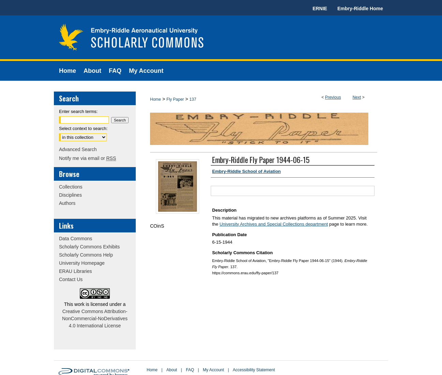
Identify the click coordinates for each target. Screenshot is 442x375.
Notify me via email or (87, 158)
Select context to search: (83, 128)
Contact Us (71, 279)
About (171, 370)
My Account (213, 370)
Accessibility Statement (254, 370)
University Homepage (82, 263)
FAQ (190, 370)
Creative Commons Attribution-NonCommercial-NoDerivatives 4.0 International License (95, 318)
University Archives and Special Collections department (274, 224)
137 (192, 99)
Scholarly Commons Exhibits (89, 246)
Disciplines (70, 195)
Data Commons (75, 238)
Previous (333, 97)
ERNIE (319, 8)
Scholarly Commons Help (86, 255)
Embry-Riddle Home (360, 8)
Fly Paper (175, 99)
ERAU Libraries (75, 271)
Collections (70, 187)
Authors (67, 203)
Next (357, 97)
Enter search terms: (78, 111)
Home (155, 99)
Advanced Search (78, 149)
